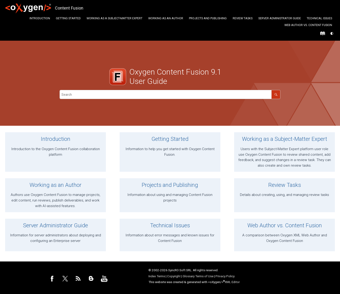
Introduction (40, 18)
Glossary (189, 276)
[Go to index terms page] (321, 34)
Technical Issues (319, 18)
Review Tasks (242, 18)
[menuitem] (40, 18)
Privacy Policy (225, 276)
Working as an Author (165, 18)
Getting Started (68, 18)
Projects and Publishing (208, 18)
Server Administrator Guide (279, 18)
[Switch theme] (332, 33)
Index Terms (156, 276)
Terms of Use (204, 276)
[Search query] (170, 94)
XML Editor (232, 282)
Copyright (174, 276)
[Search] (275, 94)
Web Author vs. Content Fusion (308, 25)
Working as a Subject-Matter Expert (114, 18)
